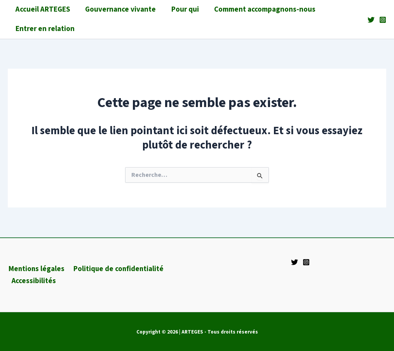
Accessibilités (33, 281)
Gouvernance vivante (119, 9)
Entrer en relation (44, 29)
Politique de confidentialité (117, 268)
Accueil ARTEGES (42, 9)
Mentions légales (35, 268)
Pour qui (183, 9)
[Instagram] (382, 19)
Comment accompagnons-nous (263, 9)
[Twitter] (371, 19)
